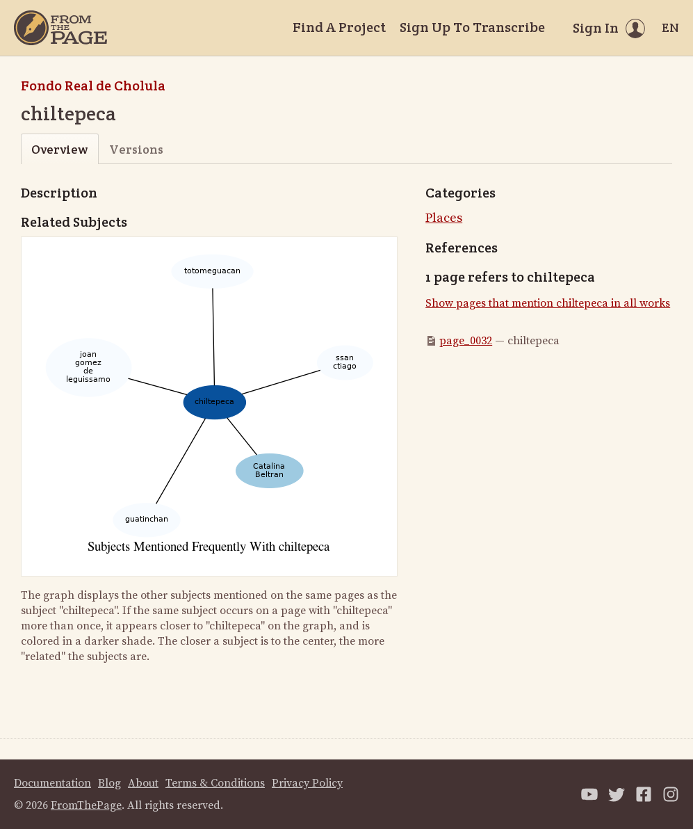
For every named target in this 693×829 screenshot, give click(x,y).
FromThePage (86, 805)
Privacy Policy (307, 783)
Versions (136, 149)
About (143, 783)
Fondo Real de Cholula (93, 86)
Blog (109, 783)
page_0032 (465, 341)
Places (443, 218)
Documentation (52, 783)
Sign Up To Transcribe (472, 27)
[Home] (60, 27)
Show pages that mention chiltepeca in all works (547, 303)
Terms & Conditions (215, 783)
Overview (59, 149)
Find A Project (339, 27)
